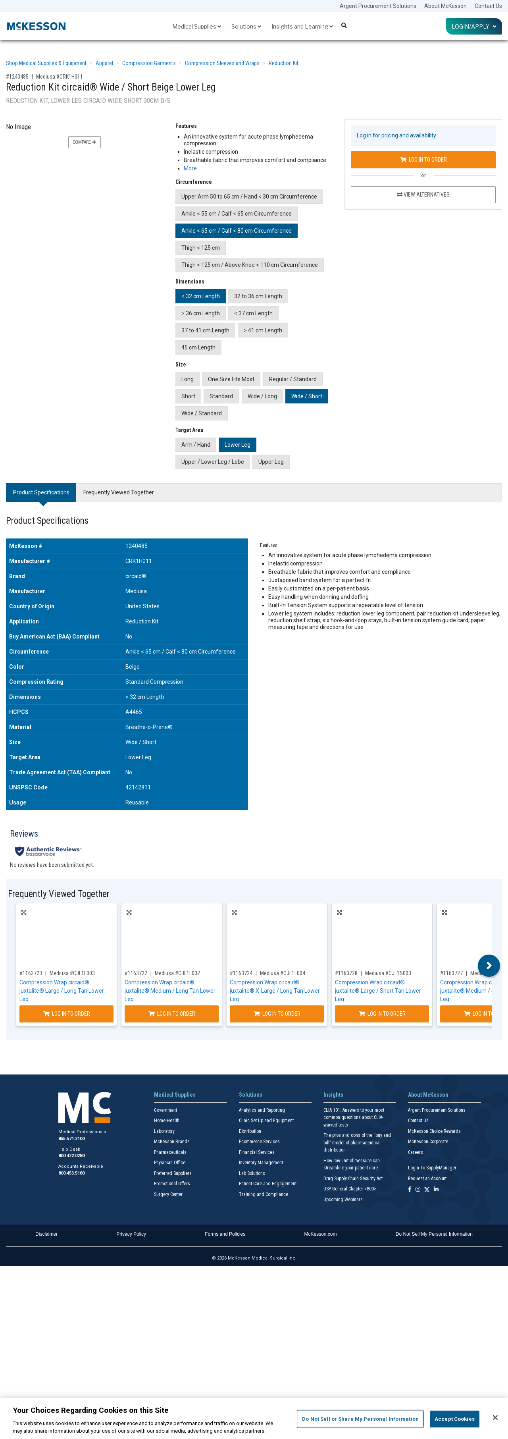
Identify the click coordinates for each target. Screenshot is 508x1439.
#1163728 (346, 973)
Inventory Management (261, 1162)
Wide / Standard (201, 413)
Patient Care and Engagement (267, 1183)
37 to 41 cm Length (205, 330)
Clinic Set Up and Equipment (266, 1120)
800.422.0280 (71, 1155)
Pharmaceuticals (170, 1152)
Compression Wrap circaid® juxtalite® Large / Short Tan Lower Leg (378, 990)
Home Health (166, 1120)
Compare (84, 142)
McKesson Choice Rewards (434, 1131)
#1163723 (30, 973)
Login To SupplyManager (432, 1168)
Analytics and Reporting (262, 1110)
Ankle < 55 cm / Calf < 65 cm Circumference (236, 213)
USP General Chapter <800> (349, 1189)
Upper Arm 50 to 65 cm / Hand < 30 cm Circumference (249, 196)
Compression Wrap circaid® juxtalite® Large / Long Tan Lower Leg (61, 990)
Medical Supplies (196, 26)
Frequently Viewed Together (118, 492)
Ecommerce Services (259, 1141)
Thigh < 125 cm (200, 248)
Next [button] (489, 966)
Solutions (246, 26)
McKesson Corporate (428, 1141)
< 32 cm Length (200, 296)
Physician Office (169, 1162)
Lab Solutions (252, 1173)
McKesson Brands (172, 1141)
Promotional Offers (172, 1183)
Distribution (250, 1131)
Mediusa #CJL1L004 (282, 973)
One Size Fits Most (231, 379)
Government (165, 1110)
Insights (333, 1095)
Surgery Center (168, 1194)
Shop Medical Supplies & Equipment (46, 63)
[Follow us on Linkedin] (436, 1190)
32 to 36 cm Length (258, 296)
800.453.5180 (71, 1173)
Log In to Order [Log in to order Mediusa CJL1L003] (66, 1014)
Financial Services (257, 1152)
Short (188, 396)
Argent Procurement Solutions (378, 6)
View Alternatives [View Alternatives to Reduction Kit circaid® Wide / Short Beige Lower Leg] (423, 194)
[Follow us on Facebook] (410, 1190)
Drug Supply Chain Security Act (353, 1178)
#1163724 (241, 973)
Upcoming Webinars (343, 1199)
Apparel (104, 63)
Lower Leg (237, 445)
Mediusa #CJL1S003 (388, 973)
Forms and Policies (225, 1234)
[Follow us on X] (427, 1190)
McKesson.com (320, 1234)
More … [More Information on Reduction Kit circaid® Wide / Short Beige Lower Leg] (193, 168)
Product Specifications (41, 492)
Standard (221, 396)
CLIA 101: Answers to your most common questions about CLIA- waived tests (353, 1117)
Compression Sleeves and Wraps (222, 63)
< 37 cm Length (253, 313)
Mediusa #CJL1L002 (177, 973)
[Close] (495, 1417)
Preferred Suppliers (173, 1173)
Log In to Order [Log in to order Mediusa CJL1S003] (382, 1014)
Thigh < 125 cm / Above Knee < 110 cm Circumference (249, 265)
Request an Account (427, 1178)
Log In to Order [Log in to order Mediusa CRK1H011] (423, 159)
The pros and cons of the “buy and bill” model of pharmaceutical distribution (357, 1142)
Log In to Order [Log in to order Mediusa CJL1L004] (277, 1014)
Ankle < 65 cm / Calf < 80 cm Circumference (236, 231)
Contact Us (488, 6)
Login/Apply (474, 26)
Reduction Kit (283, 63)
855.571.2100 (71, 1138)
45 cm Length (198, 347)
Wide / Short (306, 396)
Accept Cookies (455, 1419)
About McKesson (445, 6)
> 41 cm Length (263, 330)
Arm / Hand (195, 445)
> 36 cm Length (200, 313)
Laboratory (164, 1131)
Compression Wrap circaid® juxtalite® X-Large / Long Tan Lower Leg (275, 990)
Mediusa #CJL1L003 (72, 973)
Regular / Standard (293, 379)
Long (187, 379)
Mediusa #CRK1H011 (59, 76)
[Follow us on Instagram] (418, 1190)
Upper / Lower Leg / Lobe (212, 462)
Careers (415, 1152)
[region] (254, 1418)
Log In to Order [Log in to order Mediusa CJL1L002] (171, 1014)
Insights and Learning (302, 26)
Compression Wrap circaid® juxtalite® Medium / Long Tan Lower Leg (170, 990)
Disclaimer (46, 1234)
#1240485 (17, 76)
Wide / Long (262, 396)
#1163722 (136, 973)
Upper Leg (271, 462)
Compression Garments (149, 63)
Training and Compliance (263, 1194)
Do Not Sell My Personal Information (434, 1234)
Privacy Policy (131, 1234)
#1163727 (451, 973)
